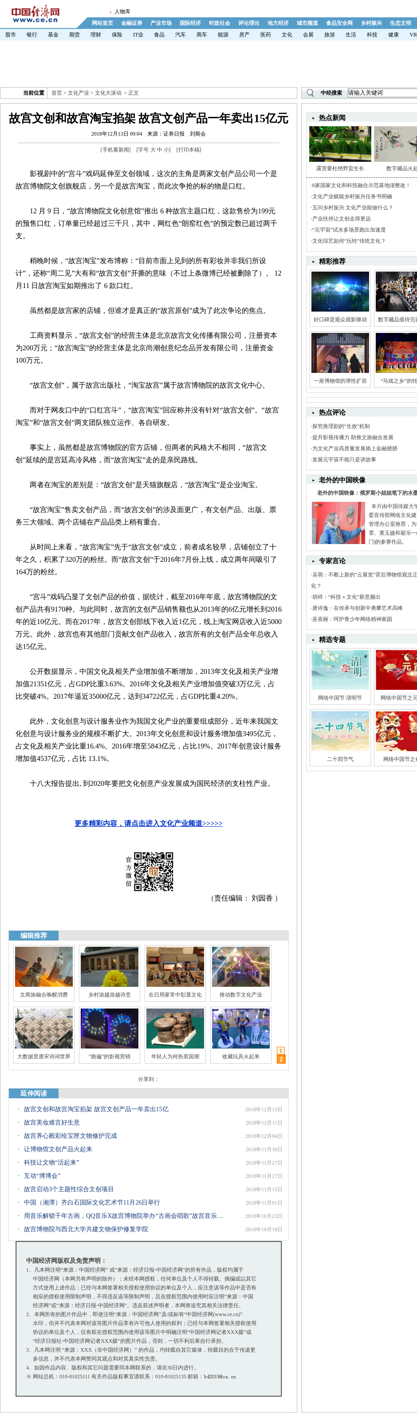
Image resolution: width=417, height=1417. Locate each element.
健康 (393, 35)
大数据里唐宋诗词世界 (44, 1056)
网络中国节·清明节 (340, 698)
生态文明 (400, 23)
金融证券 (131, 23)
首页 (56, 93)
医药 (265, 35)
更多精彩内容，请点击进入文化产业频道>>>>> (149, 823)
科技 (372, 35)
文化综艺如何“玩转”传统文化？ (349, 241)
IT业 (138, 35)
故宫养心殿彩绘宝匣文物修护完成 (70, 1136)
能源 (223, 35)
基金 (53, 35)
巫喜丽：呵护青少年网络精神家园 (352, 619)
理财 (95, 35)
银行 (32, 35)
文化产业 (78, 93)
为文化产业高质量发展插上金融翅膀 (354, 448)
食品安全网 (339, 23)
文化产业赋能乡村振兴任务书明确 (352, 196)
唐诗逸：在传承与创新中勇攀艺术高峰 (357, 608)
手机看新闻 (115, 150)
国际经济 (190, 23)
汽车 (180, 35)
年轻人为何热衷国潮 (175, 1056)
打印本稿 (189, 150)
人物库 (122, 11)
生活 (351, 35)
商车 (202, 35)
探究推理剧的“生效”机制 (341, 426)
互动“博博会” (42, 1176)
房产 (244, 35)
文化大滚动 (108, 93)
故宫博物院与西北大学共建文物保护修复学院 (86, 1229)
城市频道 (307, 23)
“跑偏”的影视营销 (110, 1056)
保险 (117, 35)
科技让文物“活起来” (51, 1162)
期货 (74, 35)
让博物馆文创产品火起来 (58, 1149)
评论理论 (249, 23)
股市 (10, 35)
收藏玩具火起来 (241, 1056)
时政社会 (219, 23)
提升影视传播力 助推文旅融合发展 (352, 437)
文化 (287, 35)
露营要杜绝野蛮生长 (340, 168)
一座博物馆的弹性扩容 (340, 381)
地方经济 (278, 23)
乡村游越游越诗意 (109, 995)
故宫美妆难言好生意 (52, 1122)
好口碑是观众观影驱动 (340, 319)
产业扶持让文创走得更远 (341, 219)
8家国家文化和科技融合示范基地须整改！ (361, 185)
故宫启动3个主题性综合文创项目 (69, 1189)
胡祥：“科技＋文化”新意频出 (346, 597)
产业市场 (161, 23)
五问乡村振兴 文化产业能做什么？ (352, 207)
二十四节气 (340, 759)
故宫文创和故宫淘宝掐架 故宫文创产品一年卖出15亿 (96, 1109)
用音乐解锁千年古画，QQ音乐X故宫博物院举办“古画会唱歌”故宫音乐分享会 (124, 1216)
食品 (159, 35)
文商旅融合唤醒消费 (44, 995)
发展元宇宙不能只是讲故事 (344, 459)
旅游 (329, 35)
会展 (308, 35)
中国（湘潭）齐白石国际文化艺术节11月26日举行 (92, 1202)
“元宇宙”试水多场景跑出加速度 (349, 230)
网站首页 (102, 23)
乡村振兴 (371, 23)
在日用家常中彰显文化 (175, 995)
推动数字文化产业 (241, 995)
